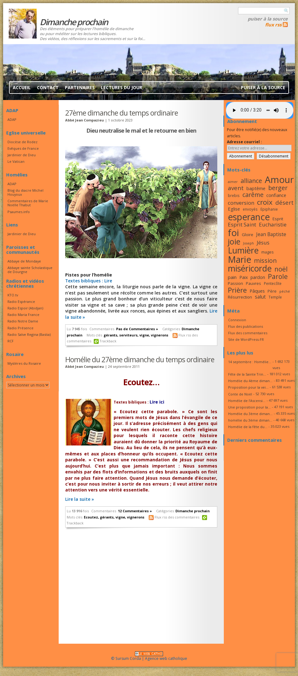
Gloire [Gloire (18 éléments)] (247, 234)
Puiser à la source (268, 19)
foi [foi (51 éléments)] (233, 232)
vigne (144, 335)
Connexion (237, 319)
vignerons (159, 335)
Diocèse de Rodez (22, 141)
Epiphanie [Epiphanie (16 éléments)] (269, 209)
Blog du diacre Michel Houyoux (25, 192)
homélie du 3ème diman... (250, 420)
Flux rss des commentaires (177, 517)
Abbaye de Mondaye (24, 261)
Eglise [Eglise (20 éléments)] (234, 209)
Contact (48, 87)
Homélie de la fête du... (247, 426)
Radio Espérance (21, 301)
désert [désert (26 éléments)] (284, 202)
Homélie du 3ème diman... (250, 413)
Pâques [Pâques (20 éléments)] (257, 291)
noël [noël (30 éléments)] (281, 269)
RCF (10, 341)
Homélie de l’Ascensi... (246, 400)
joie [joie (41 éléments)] (234, 241)
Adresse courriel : (244, 141)
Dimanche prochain (192, 511)
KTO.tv (12, 295)
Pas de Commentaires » (137, 329)
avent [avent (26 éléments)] (236, 188)
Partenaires (80, 87)
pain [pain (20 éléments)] (232, 277)
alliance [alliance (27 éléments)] (251, 180)
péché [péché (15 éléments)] (284, 291)
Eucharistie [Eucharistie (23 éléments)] (273, 224)
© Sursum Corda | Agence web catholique (149, 656)
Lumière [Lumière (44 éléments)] (243, 250)
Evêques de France (23, 148)
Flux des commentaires (247, 333)
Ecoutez (91, 517)
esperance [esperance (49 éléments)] (249, 217)
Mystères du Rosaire (24, 363)
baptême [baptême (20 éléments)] (255, 188)
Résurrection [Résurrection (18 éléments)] (240, 297)
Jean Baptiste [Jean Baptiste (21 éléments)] (271, 234)
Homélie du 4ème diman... (250, 380)
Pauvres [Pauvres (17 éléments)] (253, 283)
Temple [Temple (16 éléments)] (275, 297)
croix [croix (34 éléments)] (265, 202)
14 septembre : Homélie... (249, 361)
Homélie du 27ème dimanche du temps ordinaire (139, 359)
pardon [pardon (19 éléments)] (258, 277)
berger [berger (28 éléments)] (277, 188)
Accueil (22, 87)
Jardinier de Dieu (21, 155)
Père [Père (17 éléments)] (272, 291)
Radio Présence (20, 328)
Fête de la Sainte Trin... (247, 374)
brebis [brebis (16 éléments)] (234, 195)
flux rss (273, 24)
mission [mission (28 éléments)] (265, 260)
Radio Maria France (23, 314)
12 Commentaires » (135, 511)
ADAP (11, 119)
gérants (110, 335)
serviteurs (128, 335)
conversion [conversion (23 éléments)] (241, 202)
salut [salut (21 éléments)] (260, 296)
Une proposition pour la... (249, 407)
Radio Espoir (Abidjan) (25, 308)
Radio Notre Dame (22, 321)
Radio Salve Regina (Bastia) (29, 334)
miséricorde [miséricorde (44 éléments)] (250, 268)
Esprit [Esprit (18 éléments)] (278, 219)
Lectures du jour (121, 87)
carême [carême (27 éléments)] (253, 194)
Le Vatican (16, 161)
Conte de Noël (240, 394)
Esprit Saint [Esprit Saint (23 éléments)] (242, 224)
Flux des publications (245, 326)
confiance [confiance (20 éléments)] (276, 195)
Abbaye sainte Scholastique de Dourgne (29, 269)
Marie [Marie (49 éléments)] (239, 259)
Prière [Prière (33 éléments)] (237, 290)
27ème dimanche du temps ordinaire (121, 113)
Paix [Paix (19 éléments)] (243, 277)
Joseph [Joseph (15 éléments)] (248, 243)
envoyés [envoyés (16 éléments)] (250, 209)
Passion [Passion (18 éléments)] (235, 283)
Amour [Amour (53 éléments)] (279, 179)
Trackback (108, 341)
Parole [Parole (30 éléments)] (278, 276)
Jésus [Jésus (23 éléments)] (263, 242)
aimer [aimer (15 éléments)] (233, 182)
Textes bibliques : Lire (88, 281)
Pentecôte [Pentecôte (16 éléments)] (273, 283)
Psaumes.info (18, 211)
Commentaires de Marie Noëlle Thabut (27, 203)
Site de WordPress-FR (246, 339)
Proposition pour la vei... (248, 387)
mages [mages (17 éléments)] (267, 252)
